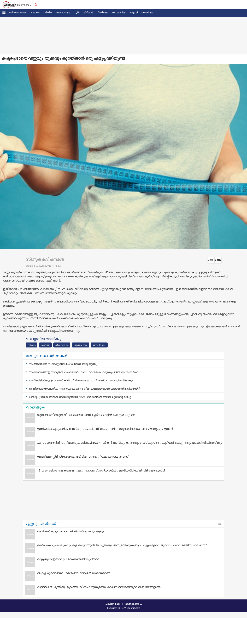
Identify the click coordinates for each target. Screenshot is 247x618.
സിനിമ (47, 12)
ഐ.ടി (134, 12)
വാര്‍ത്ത (45, 345)
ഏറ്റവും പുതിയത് (41, 523)
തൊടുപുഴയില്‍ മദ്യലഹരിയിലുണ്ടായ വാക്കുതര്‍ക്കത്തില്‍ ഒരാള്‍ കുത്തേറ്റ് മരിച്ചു (79, 397)
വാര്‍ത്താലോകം (17, 12)
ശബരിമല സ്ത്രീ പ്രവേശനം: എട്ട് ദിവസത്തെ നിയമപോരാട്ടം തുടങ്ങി (83, 456)
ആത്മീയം (147, 12)
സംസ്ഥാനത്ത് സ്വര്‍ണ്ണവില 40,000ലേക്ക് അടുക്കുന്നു (62, 364)
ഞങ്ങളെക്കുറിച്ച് (133, 603)
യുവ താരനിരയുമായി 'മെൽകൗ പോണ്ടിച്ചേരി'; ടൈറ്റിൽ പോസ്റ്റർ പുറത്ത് (86, 415)
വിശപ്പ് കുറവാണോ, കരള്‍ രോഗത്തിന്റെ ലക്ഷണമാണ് (73, 573)
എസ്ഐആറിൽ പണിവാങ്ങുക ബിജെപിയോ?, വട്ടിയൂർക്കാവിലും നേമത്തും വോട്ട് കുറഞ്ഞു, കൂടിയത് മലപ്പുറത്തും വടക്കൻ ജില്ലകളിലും (129, 443)
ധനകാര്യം (119, 12)
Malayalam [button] (23, 4)
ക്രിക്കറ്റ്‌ (88, 12)
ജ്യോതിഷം (61, 345)
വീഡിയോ (102, 12)
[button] (4, 13)
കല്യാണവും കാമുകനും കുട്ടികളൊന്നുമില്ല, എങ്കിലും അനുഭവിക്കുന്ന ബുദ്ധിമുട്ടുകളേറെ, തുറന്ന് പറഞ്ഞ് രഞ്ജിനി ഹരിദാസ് (121, 545)
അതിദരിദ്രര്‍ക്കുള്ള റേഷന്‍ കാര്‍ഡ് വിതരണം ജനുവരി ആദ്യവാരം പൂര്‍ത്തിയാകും (80, 380)
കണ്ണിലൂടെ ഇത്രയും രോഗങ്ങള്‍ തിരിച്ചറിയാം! (68, 559)
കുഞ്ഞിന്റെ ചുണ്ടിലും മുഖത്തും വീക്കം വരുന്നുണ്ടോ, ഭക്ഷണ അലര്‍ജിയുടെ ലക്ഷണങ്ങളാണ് (99, 587)
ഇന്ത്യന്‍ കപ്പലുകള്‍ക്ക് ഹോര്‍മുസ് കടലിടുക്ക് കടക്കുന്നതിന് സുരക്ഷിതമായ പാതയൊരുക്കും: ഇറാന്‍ (105, 429)
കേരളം (35, 12)
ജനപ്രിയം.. (99, 345)
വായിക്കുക (35, 407)
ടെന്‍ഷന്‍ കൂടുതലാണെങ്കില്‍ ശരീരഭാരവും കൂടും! (70, 531)
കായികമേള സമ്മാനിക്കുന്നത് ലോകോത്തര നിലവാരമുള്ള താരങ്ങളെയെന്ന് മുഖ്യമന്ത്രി (84, 388)
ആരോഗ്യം (62, 12)
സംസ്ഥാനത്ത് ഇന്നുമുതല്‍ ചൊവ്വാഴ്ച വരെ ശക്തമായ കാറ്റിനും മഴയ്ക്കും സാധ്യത (83, 372)
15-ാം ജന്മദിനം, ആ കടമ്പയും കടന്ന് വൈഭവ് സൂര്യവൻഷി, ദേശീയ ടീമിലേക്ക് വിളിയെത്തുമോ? (101, 470)
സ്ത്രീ (76, 12)
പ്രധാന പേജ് (112, 603)
